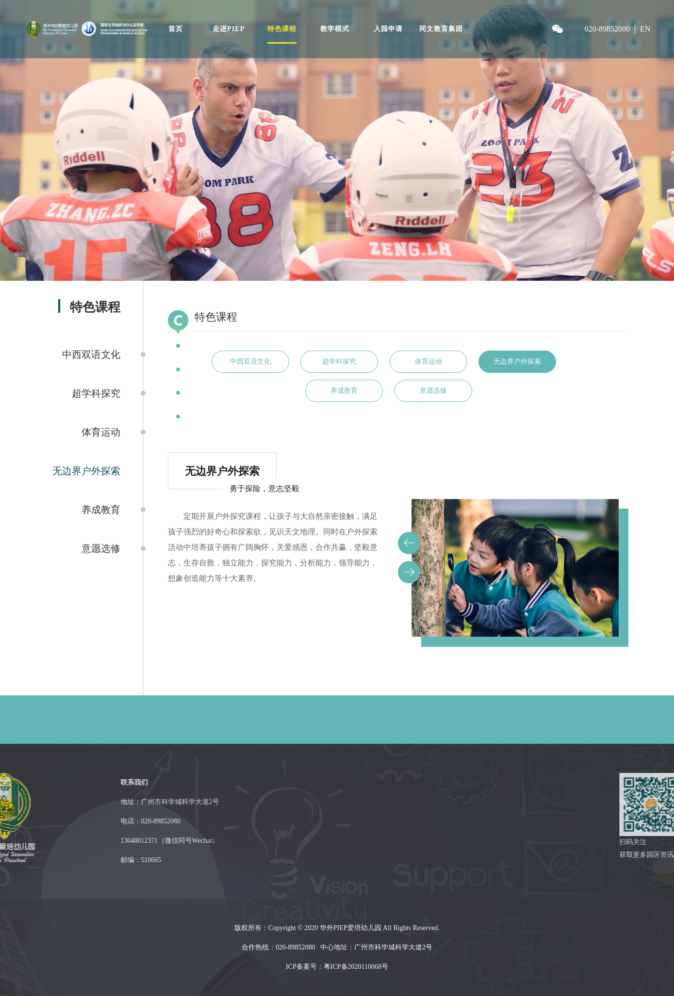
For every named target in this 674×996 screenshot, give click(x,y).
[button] (409, 543)
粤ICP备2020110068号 (356, 966)
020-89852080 (607, 29)
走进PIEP (229, 28)
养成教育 (101, 509)
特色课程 (281, 28)
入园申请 (388, 28)
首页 (175, 28)
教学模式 (334, 28)
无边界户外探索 (86, 471)
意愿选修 (101, 548)
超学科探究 (96, 393)
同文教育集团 (441, 28)
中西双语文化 (91, 354)
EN (645, 29)
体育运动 (101, 432)
